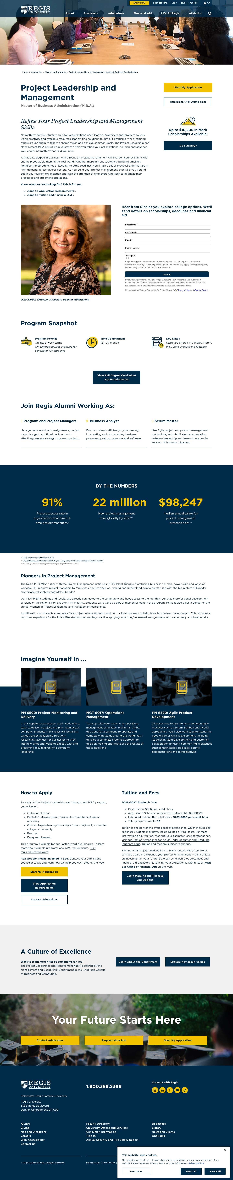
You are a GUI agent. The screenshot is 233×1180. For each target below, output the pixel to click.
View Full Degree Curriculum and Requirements (116, 377)
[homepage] (35, 10)
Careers (26, 1135)
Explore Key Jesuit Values (187, 961)
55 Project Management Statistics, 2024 (38, 557)
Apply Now (139, 3)
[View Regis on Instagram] (155, 1090)
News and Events (163, 1131)
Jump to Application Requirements (50, 191)
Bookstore (159, 1123)
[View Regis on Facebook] (170, 1090)
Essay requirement (39, 837)
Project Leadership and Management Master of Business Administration (103, 72)
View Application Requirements (44, 885)
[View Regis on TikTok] (185, 1090)
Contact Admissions (44, 899)
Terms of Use (109, 1162)
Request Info (160, 3)
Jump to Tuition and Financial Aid (49, 195)
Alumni (193, 3)
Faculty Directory (98, 1123)
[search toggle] (209, 13)
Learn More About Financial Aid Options (145, 877)
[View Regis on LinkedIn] (162, 1090)
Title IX (91, 1135)
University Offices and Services (107, 1127)
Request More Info (114, 1040)
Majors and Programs (55, 72)
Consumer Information (101, 1131)
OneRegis (158, 1135)
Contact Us (28, 1143)
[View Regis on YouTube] (177, 1090)
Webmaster (123, 1162)
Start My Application (188, 87)
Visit (174, 3)
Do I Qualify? (188, 145)
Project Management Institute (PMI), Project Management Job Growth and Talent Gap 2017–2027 (63, 560)
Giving (25, 1127)
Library (156, 1127)
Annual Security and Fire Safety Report (112, 1139)
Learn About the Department (138, 961)
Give (183, 3)
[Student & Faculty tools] (207, 3)
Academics (36, 72)
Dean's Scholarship (147, 813)
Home (25, 72)
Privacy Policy (93, 1162)
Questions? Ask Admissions (188, 101)
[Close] (225, 1167)
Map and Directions (33, 1131)
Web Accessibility (33, 1139)
